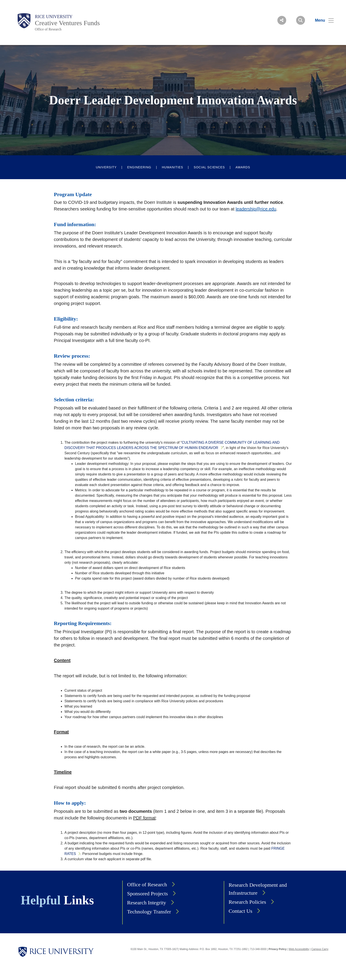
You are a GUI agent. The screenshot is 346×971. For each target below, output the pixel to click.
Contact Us (240, 911)
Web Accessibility (299, 949)
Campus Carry (319, 949)
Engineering (139, 167)
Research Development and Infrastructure (258, 889)
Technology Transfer (149, 912)
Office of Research (48, 29)
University (106, 167)
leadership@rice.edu (256, 209)
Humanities (172, 167)
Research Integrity (146, 902)
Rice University (54, 16)
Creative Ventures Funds (67, 22)
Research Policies (247, 902)
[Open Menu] (321, 20)
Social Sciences (209, 167)
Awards (242, 167)
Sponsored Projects (147, 893)
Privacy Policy (277, 949)
